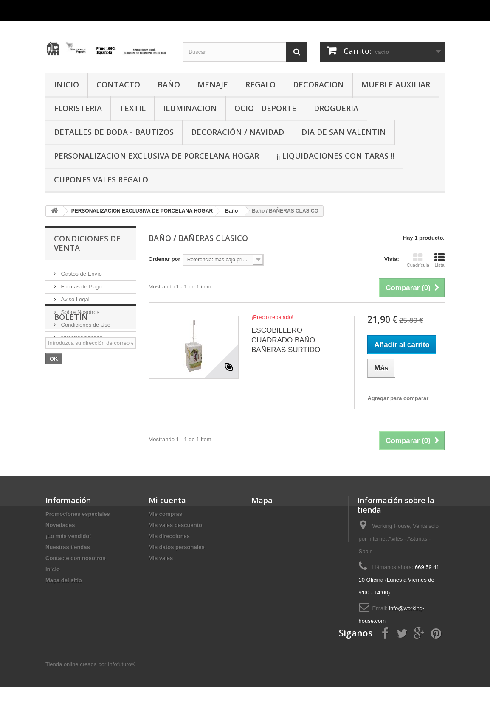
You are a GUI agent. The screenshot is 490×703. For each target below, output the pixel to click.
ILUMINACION (190, 108)
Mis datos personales (177, 547)
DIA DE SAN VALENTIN (343, 132)
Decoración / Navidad (237, 132)
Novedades (60, 525)
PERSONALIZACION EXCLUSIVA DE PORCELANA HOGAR (156, 156)
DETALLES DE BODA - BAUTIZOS (114, 132)
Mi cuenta (167, 500)
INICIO (66, 84)
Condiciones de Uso (84, 321)
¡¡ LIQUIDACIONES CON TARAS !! (335, 156)
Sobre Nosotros (79, 308)
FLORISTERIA (78, 108)
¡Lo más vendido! (68, 536)
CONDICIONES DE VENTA (87, 243)
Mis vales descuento (175, 525)
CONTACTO (118, 84)
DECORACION (318, 84)
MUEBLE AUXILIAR (395, 84)
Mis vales (161, 558)
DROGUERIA (336, 108)
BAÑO (169, 84)
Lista (439, 260)
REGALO (260, 84)
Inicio (52, 569)
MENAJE (212, 84)
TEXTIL (132, 108)
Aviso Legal (74, 296)
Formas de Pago (80, 283)
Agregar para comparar (397, 398)
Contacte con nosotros (75, 558)
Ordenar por (164, 259)
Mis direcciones (169, 536)
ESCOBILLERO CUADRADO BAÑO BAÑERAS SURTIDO (285, 340)
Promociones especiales (77, 514)
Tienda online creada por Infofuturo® (90, 680)
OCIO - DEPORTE (265, 108)
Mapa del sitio (63, 580)
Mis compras (165, 514)
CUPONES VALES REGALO (101, 179)
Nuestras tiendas (80, 334)
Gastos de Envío (80, 270)
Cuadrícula (418, 260)
